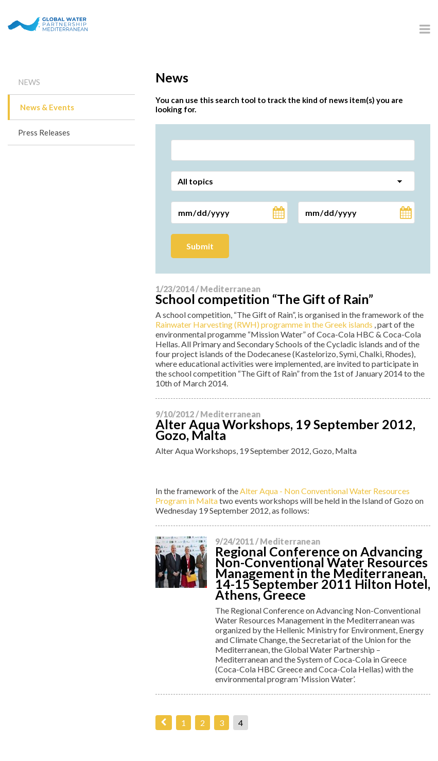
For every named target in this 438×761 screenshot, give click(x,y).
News (29, 82)
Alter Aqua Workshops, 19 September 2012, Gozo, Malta (285, 429)
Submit (200, 246)
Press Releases (44, 132)
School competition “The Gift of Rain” (264, 299)
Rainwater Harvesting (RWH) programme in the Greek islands (264, 324)
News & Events (47, 107)
